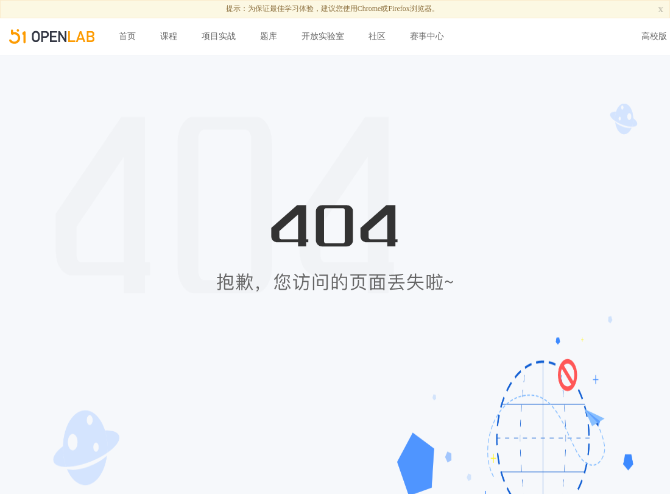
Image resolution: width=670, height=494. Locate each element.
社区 (377, 36)
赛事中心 (427, 36)
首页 (127, 36)
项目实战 (219, 36)
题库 (268, 36)
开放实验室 (323, 36)
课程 (168, 36)
